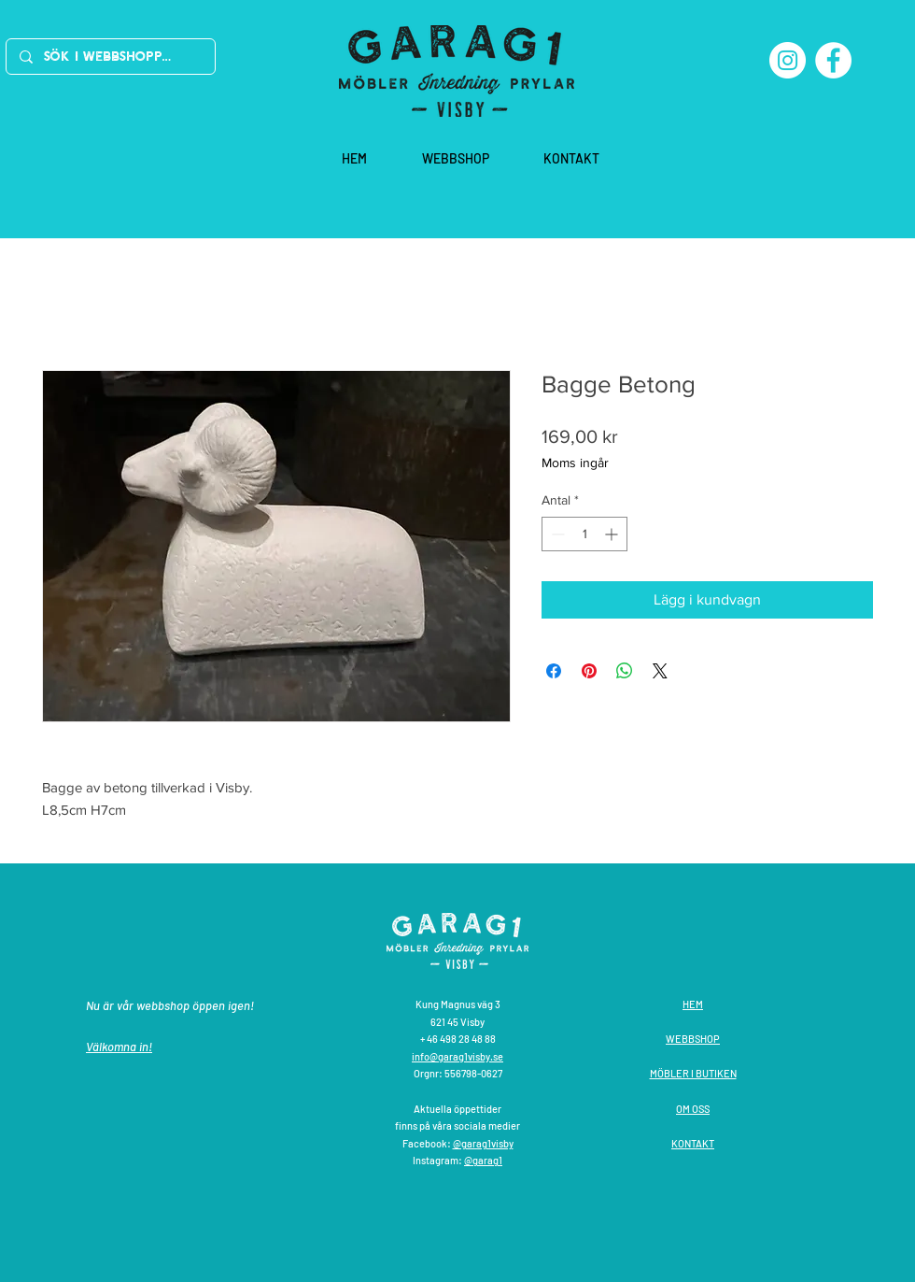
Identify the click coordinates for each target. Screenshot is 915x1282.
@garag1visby (483, 1143)
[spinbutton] (584, 534)
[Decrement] (556, 534)
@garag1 (483, 1160)
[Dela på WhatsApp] (624, 671)
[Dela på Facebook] (553, 671)
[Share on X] (660, 671)
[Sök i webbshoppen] (110, 56)
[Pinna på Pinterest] (589, 671)
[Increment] (613, 534)
